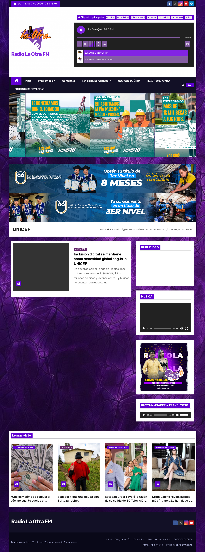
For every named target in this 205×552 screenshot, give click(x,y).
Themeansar (70, 542)
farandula (164, 17)
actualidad (123, 17)
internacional (138, 17)
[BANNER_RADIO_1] (102, 178)
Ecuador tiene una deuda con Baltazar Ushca (78, 498)
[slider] (160, 415)
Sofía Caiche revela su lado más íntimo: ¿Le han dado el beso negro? (171, 500)
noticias (110, 17)
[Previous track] (79, 44)
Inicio (28, 81)
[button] (183, 85)
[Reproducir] (143, 328)
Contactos (68, 81)
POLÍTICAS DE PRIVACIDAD (30, 89)
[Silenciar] (181, 328)
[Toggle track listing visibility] (187, 44)
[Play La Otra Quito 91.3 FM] (81, 30)
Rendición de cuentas (96, 81)
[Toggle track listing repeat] (104, 44)
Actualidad (80, 249)
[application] (165, 317)
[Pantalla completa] (186, 328)
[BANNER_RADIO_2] (102, 207)
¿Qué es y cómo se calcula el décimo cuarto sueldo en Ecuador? (30, 500)
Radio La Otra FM (30, 54)
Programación (46, 81)
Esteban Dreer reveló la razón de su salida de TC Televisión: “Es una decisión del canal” (126, 500)
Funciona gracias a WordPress (27, 542)
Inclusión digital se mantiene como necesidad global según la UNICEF (100, 259)
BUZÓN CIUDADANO (158, 81)
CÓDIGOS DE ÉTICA (129, 81)
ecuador (151, 17)
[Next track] (85, 44)
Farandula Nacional (24, 447)
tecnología (177, 17)
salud (188, 17)
